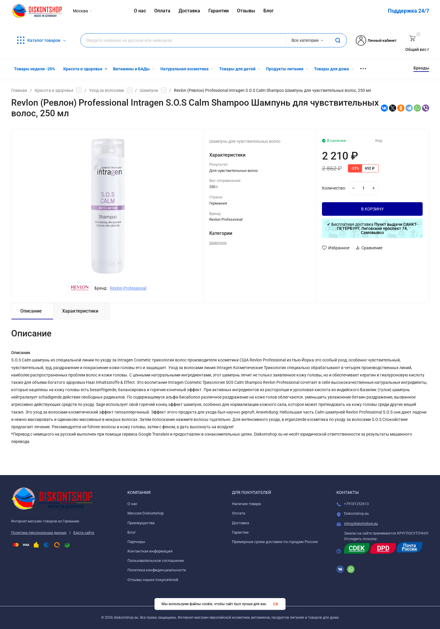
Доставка (240, 523)
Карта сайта (83, 533)
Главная (19, 90)
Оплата (238, 513)
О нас (132, 504)
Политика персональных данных (39, 533)
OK (275, 604)
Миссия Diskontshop (145, 513)
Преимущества (141, 523)
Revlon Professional (128, 288)
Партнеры (136, 542)
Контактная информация (149, 551)
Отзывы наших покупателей (152, 579)
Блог (131, 532)
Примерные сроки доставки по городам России (275, 542)
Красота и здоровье (54, 90)
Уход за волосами (106, 90)
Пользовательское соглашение (155, 560)
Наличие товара (246, 504)
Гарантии (240, 532)
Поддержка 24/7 (408, 11)
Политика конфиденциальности (156, 570)
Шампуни (149, 90)
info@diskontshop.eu (361, 524)
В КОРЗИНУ (372, 209)
